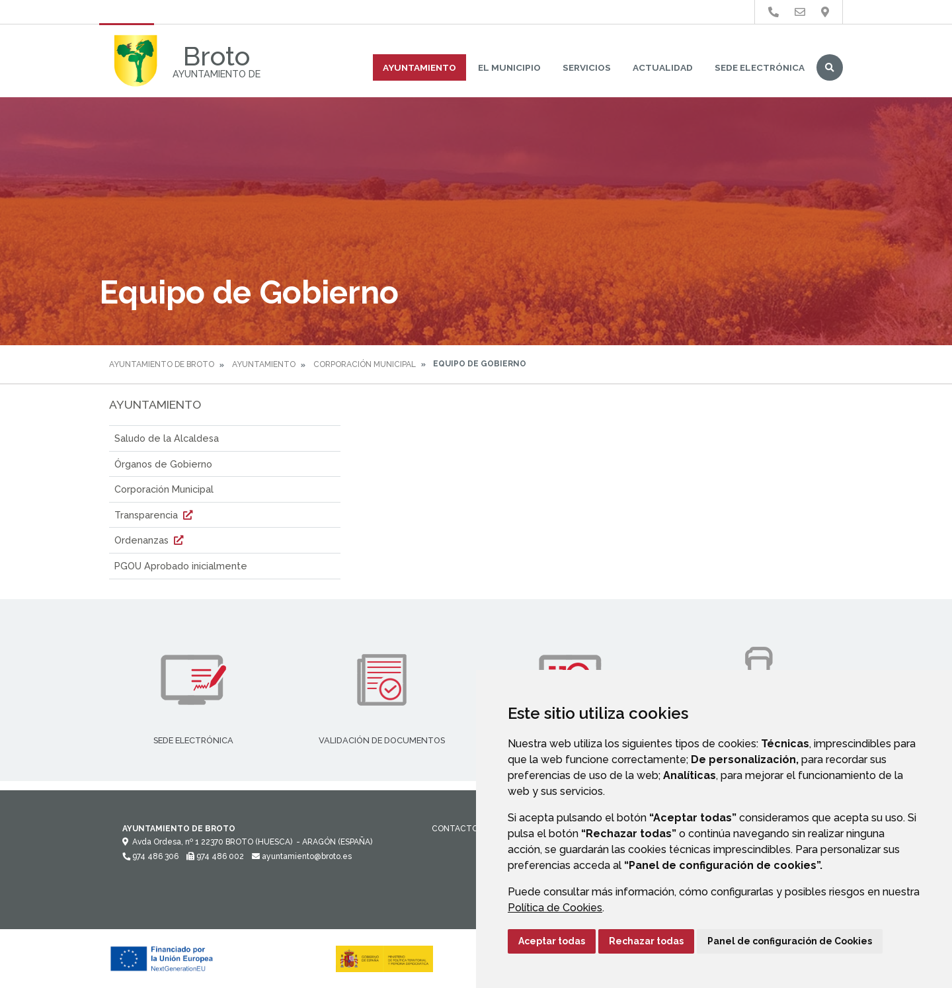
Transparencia (155, 514)
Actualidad (663, 67)
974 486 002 (215, 856)
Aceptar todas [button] (551, 941)
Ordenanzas (150, 540)
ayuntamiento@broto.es (302, 856)
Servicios (587, 67)
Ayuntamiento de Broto (161, 364)
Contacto (455, 828)
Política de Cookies (555, 907)
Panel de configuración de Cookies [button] (789, 941)
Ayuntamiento (419, 67)
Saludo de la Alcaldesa (166, 438)
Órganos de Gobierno (163, 464)
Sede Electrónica (760, 67)
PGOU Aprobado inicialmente (180, 565)
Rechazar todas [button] (646, 941)
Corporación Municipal (364, 364)
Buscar (829, 67)
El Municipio (509, 67)
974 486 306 (150, 856)
